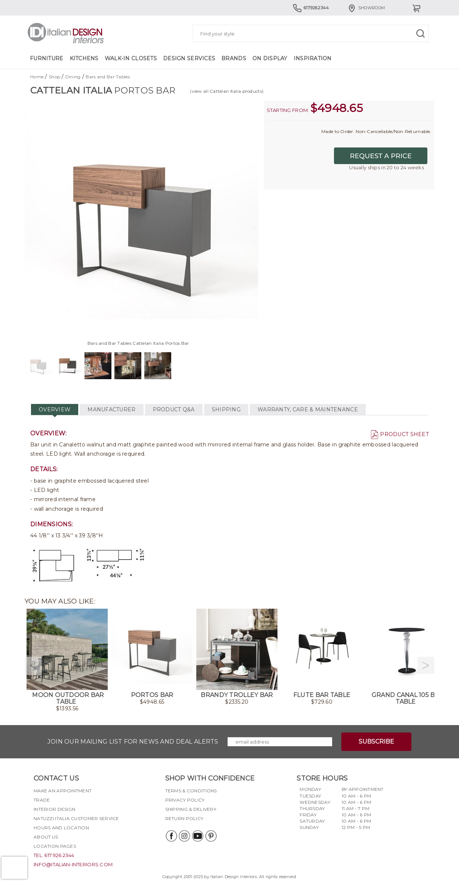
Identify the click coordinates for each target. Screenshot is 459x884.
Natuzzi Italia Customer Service (76, 818)
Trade (42, 800)
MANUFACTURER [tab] (111, 409)
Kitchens (84, 58)
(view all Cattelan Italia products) (226, 91)
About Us (46, 837)
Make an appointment (63, 790)
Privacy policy (185, 800)
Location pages (55, 846)
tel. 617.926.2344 (54, 855)
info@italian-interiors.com (73, 864)
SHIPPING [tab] (226, 409)
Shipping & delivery (190, 809)
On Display (269, 58)
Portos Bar (152, 694)
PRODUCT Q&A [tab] (174, 409)
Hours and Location (61, 827)
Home (37, 76)
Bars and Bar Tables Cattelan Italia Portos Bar (138, 343)
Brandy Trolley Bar (237, 694)
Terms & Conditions (191, 790)
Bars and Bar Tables (108, 76)
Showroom (366, 7)
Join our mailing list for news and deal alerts (133, 741)
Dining (73, 76)
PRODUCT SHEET (400, 434)
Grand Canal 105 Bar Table (408, 698)
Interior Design (54, 809)
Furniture (46, 58)
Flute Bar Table (321, 694)
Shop (54, 76)
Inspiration (313, 58)
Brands (233, 58)
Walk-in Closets (131, 58)
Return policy (184, 818)
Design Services (189, 58)
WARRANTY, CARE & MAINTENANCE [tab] (308, 409)
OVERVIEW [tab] (54, 409)
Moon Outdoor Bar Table (68, 698)
